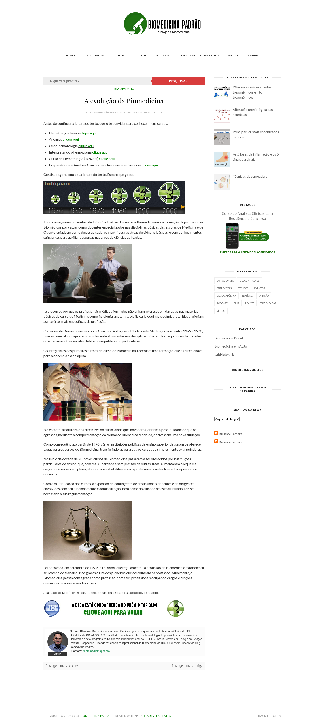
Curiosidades (225, 280)
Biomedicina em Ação (230, 346)
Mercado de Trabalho (200, 55)
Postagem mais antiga (187, 665)
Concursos (94, 55)
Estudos (243, 288)
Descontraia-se (249, 280)
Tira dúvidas (268, 303)
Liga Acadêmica (226, 295)
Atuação (164, 55)
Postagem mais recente (62, 665)
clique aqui (88, 133)
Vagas (233, 55)
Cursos (140, 55)
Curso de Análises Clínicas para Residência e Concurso (247, 216)
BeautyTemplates (157, 715)
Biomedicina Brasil (228, 338)
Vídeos (119, 55)
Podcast (222, 303)
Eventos (259, 288)
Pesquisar (178, 81)
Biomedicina (124, 89)
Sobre (253, 55)
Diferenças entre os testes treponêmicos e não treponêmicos (252, 92)
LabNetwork (224, 354)
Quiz (236, 303)
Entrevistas (224, 288)
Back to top (269, 715)
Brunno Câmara (230, 434)
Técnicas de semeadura (250, 176)
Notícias (247, 295)
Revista (249, 303)
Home (70, 55)
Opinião (264, 295)
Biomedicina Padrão (96, 715)
